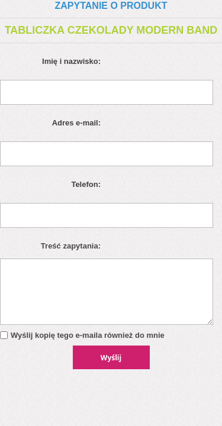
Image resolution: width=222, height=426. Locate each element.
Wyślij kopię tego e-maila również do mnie (88, 335)
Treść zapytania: (71, 245)
